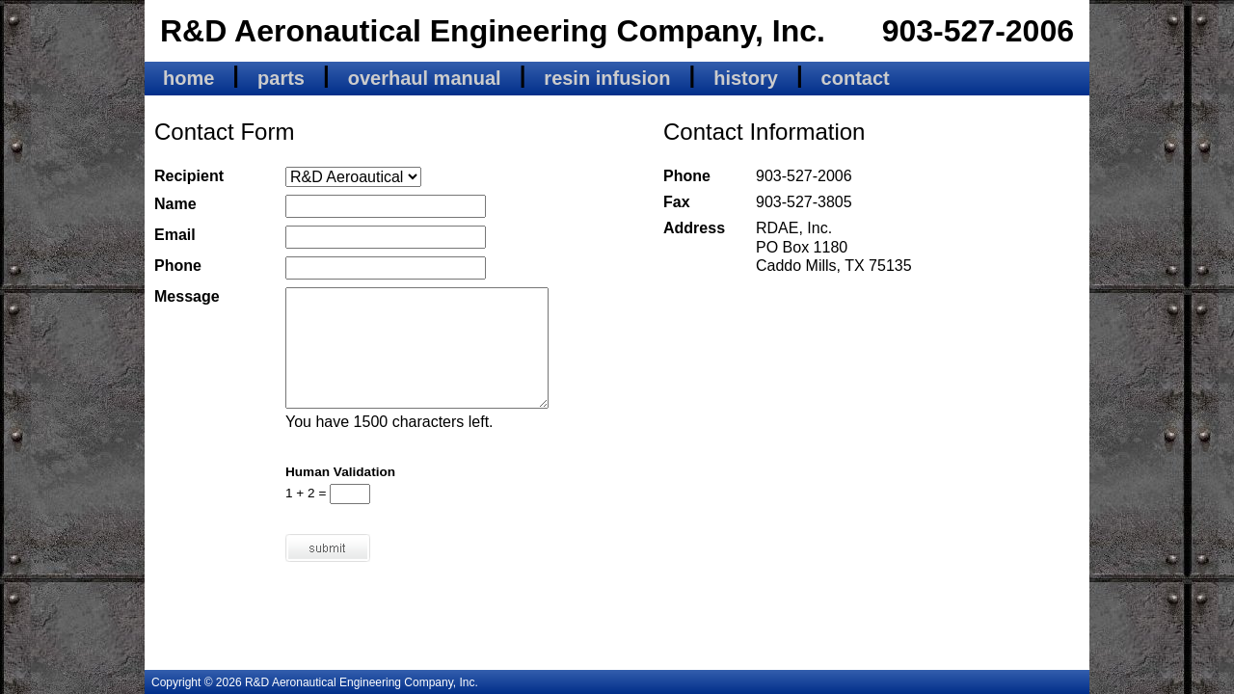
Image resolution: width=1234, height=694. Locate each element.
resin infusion (607, 78)
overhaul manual (424, 78)
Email (175, 235)
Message (187, 296)
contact (855, 78)
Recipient (189, 176)
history (745, 78)
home (188, 78)
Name (175, 204)
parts (281, 78)
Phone (177, 265)
